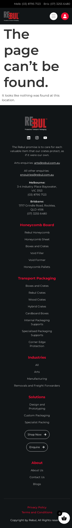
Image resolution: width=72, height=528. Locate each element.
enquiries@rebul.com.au (37, 174)
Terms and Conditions (37, 512)
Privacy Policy (36, 507)
